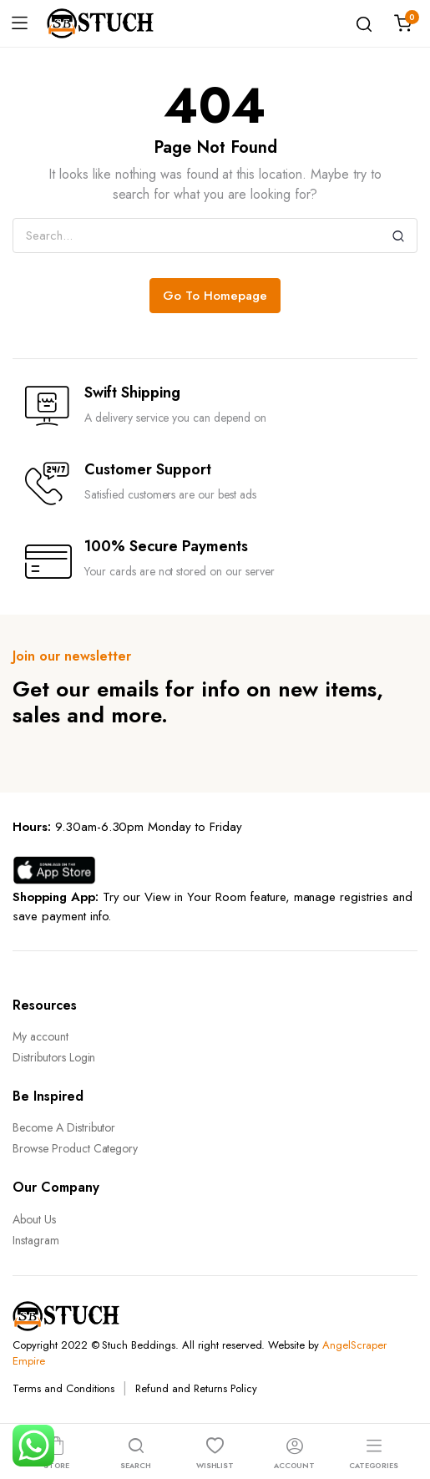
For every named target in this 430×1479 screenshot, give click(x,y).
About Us (34, 1219)
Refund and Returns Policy (195, 1388)
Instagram (36, 1240)
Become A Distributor (64, 1127)
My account (40, 1036)
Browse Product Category (75, 1148)
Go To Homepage (215, 295)
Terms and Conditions (63, 1388)
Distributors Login (54, 1057)
